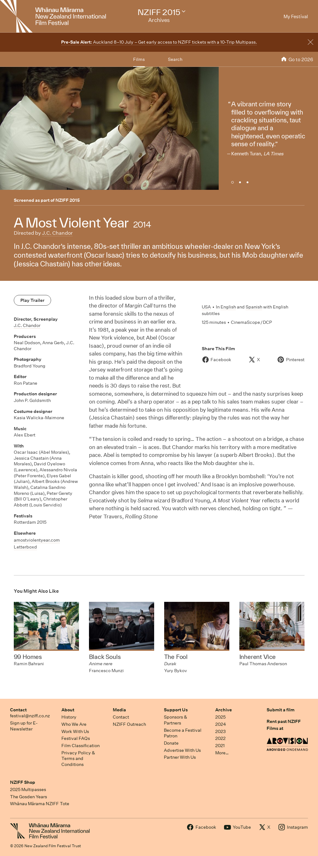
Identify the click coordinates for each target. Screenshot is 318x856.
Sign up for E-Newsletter (24, 726)
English (228, 307)
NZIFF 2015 (67, 200)
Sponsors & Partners (175, 720)
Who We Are (73, 724)
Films (139, 59)
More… (222, 753)
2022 (220, 738)
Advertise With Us (182, 750)
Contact (18, 710)
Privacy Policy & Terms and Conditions (78, 758)
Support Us (176, 710)
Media (119, 710)
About (67, 710)
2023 (220, 731)
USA (206, 307)
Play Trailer (32, 300)
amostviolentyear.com (37, 540)
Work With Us (75, 731)
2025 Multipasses (28, 789)
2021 (220, 745)
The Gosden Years (28, 797)
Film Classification (80, 745)
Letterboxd (25, 547)
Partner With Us (180, 757)
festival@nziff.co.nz (30, 716)
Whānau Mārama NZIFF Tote (39, 803)
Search (175, 59)
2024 (220, 724)
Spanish (254, 307)
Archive (223, 710)
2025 (220, 717)
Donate (171, 743)
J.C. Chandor (57, 233)
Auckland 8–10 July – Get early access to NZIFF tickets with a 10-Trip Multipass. (159, 42)
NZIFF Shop (22, 782)
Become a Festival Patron (182, 733)
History (68, 717)
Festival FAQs (75, 738)
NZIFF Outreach (129, 724)
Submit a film (281, 710)
